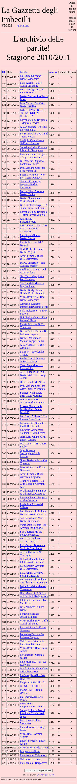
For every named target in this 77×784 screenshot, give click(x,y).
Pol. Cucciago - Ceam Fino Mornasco (31, 91)
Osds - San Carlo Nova (32, 382)
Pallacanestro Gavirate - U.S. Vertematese (33, 567)
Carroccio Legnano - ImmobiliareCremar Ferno (34, 305)
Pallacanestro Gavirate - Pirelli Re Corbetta (33, 424)
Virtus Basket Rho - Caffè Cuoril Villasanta (34, 622)
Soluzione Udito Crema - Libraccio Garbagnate (33, 149)
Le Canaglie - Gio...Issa (32, 675)
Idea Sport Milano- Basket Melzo (30, 237)
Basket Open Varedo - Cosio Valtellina (32, 200)
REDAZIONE (23, 26)
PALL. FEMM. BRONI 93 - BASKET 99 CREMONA (32, 113)
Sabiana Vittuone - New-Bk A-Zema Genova (33, 176)
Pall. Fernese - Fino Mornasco (30, 722)
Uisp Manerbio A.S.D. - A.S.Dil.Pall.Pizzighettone (34, 595)
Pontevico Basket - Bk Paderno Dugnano (32, 636)
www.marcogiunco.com (45, 775)
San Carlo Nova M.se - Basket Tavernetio (32, 519)
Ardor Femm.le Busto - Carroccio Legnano (32, 475)
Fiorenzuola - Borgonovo (33, 762)
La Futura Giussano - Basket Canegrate (31, 77)
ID (3, 72)
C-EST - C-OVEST (30, 686)
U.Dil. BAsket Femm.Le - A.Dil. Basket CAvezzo (34, 492)
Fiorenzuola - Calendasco (33, 755)
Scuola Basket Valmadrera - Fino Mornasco (34, 670)
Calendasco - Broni (30, 759)
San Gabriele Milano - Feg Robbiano (32, 285)
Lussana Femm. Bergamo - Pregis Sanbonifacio (33, 156)
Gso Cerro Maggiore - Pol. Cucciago (32, 278)
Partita (23, 72)
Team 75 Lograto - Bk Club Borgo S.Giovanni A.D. (32, 483)
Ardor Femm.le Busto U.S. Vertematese (31, 257)
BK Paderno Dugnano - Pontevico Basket (32, 162)
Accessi (53, 72)
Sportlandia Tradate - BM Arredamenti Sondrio (33, 526)
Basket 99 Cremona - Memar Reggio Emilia (32, 339)
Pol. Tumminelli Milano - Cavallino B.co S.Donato (33, 581)
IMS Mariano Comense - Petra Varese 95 (33, 169)
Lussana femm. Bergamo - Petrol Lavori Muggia (33, 213)
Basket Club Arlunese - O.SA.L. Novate (32, 360)
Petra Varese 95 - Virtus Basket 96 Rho (32, 105)
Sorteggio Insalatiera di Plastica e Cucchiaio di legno (32, 713)
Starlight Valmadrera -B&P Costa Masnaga (32, 394)
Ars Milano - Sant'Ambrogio (28, 220)
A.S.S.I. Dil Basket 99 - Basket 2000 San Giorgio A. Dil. (33, 375)
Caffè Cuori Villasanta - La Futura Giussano (33, 643)
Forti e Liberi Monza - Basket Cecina (32, 193)
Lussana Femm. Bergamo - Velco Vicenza (33, 499)
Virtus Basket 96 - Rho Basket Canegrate (32, 298)
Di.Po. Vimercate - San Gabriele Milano (32, 264)
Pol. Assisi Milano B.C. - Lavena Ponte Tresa (33, 418)
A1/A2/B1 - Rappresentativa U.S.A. (32, 705)
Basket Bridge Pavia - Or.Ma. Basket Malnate (32, 291)
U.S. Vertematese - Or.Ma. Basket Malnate (32, 401)
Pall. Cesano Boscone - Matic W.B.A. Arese (32, 547)
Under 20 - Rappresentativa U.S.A (32, 681)
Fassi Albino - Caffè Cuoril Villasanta (31, 84)
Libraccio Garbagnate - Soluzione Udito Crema (32, 431)
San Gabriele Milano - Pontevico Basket (32, 533)
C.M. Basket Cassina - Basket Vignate (32, 250)
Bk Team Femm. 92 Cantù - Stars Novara (34, 135)
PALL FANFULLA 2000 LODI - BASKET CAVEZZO (33, 228)
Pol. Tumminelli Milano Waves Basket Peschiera (33, 513)
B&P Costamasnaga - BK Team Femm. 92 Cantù (33, 206)
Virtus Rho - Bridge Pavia (34, 747)
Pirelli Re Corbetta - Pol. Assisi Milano (33, 271)
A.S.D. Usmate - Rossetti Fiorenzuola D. (33, 128)
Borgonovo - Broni (30, 751)
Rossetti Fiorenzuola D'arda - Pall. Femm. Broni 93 (31, 409)
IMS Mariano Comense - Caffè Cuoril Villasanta (33, 387)
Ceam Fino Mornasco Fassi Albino (31, 367)
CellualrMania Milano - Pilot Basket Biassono (32, 560)
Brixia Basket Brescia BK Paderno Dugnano (34, 333)
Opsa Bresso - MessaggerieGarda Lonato (30, 453)
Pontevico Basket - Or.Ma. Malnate (30, 615)
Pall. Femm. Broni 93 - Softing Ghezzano (32, 574)
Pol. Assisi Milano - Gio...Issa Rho (30, 540)
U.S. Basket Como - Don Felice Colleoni (33, 319)
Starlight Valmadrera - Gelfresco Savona (32, 142)
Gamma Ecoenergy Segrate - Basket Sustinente (30, 184)
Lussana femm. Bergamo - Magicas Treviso (33, 121)
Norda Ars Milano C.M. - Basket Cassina (33, 438)
